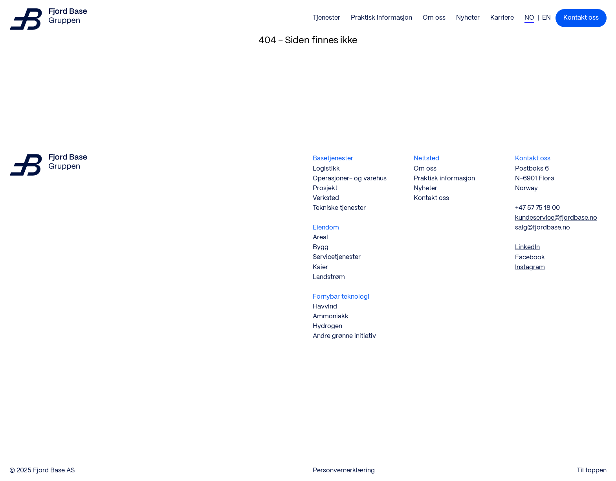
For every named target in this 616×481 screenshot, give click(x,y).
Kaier (320, 267)
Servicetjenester (337, 257)
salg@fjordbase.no (542, 228)
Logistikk (326, 169)
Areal (320, 237)
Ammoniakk (330, 316)
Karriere (502, 18)
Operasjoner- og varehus (350, 179)
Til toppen (592, 471)
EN (546, 18)
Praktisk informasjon (444, 179)
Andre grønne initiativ (344, 336)
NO (529, 18)
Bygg (320, 247)
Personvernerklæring (344, 471)
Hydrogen (327, 326)
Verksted (326, 198)
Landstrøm (329, 277)
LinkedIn (527, 247)
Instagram (530, 267)
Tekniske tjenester (339, 208)
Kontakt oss (431, 198)
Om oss (425, 169)
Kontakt (581, 18)
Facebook (530, 258)
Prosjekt (325, 188)
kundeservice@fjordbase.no (556, 218)
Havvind (325, 307)
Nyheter (468, 18)
